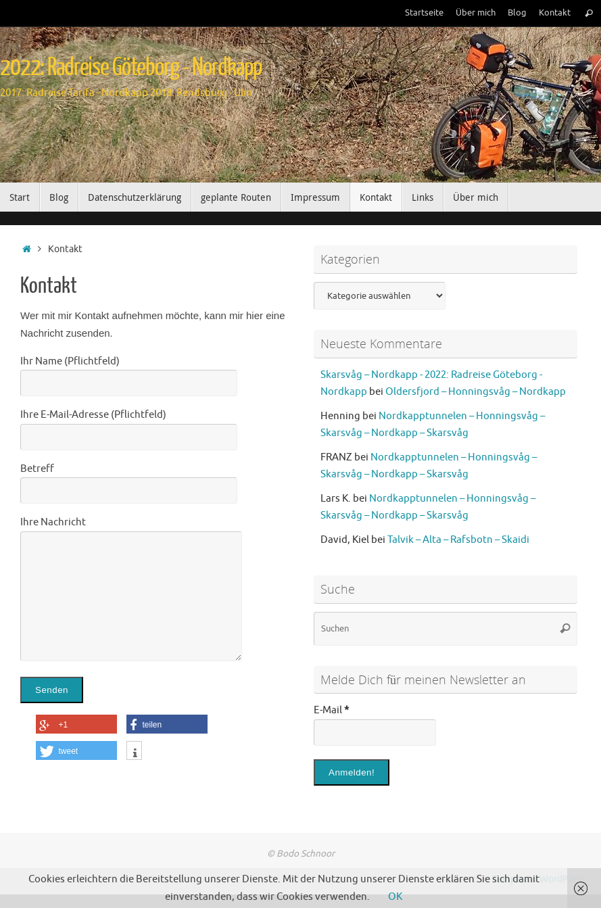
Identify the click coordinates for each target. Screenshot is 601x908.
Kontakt (555, 12)
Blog (517, 12)
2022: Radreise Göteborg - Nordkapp (131, 67)
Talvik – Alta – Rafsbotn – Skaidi (458, 539)
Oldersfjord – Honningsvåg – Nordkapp (475, 391)
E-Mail (331, 710)
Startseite (424, 12)
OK (395, 896)
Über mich (476, 12)
